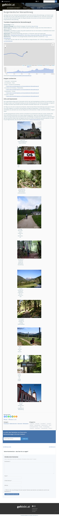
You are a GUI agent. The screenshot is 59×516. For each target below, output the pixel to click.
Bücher (38, 8)
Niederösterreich (14, 418)
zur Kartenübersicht (10, 42)
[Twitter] (7, 411)
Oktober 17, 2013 (13, 414)
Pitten (50, 419)
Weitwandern (7, 419)
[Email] (13, 411)
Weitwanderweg (44, 423)
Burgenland (7, 418)
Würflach (50, 423)
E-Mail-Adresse (8, 479)
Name (6, 474)
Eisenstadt (37, 418)
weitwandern (37, 423)
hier (34, 27)
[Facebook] (5, 411)
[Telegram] (11, 411)
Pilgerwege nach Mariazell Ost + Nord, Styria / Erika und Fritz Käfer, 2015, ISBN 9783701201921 (32, 36)
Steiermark (20, 418)
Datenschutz (35, 507)
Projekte (25, 8)
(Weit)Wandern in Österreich (14, 8)
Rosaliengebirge (46, 421)
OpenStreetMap (28, 66)
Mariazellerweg (37, 419)
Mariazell (31, 419)
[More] (17, 411)
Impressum (35, 508)
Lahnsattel (49, 418)
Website (6, 483)
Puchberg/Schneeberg (34, 421)
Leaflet (22, 66)
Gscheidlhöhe (43, 418)
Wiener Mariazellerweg (40, 120)
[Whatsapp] (9, 411)
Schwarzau (32, 423)
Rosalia (40, 421)
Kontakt (34, 510)
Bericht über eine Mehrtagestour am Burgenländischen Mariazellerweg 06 (23, 87)
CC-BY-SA (46, 66)
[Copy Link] (15, 411)
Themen (32, 8)
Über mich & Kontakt (47, 8)
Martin (6, 414)
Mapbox (53, 66)
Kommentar (7, 459)
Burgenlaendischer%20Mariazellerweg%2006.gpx (21, 76)
